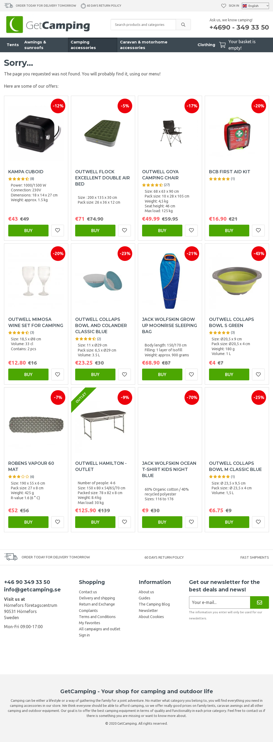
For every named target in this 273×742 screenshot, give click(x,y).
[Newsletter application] (219, 602)
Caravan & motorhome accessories (143, 45)
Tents (13, 44)
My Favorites (89, 623)
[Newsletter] (259, 602)
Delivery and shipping (97, 598)
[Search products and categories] (143, 24)
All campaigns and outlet (99, 629)
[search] (183, 24)
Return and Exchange (97, 604)
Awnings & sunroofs (35, 45)
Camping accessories (83, 45)
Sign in (234, 5)
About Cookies (151, 617)
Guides (144, 598)
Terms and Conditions (97, 617)
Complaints (88, 610)
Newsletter (148, 610)
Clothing (206, 44)
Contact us (88, 592)
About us (146, 592)
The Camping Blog (154, 604)
